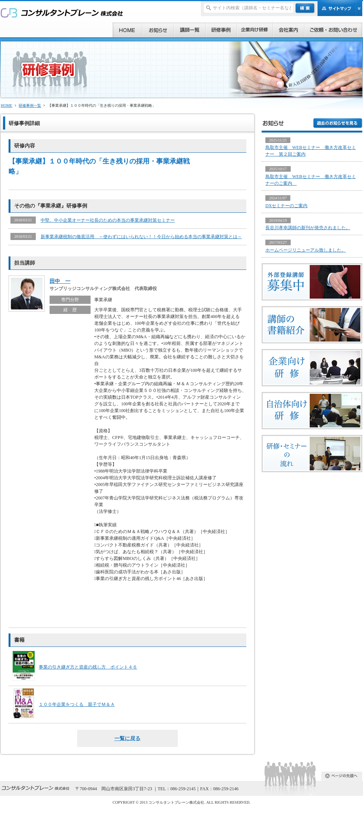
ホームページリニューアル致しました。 (305, 250)
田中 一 (60, 281)
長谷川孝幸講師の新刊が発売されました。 (307, 227)
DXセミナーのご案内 (286, 205)
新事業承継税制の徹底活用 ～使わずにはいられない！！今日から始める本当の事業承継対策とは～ (141, 236)
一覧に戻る (127, 738)
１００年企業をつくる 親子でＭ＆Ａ (77, 704)
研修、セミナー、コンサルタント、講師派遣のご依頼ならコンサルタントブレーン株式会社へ (62, 12)
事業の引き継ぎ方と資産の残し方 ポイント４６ (88, 667)
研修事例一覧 (30, 105)
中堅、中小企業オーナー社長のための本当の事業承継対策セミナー (108, 220)
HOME (6, 105)
